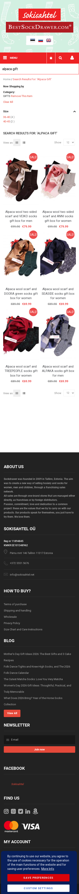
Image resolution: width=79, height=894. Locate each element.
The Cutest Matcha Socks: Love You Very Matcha (33, 679)
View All (12, 713)
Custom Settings (38, 888)
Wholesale (10, 616)
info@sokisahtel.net (22, 574)
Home (7, 79)
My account (72, 58)
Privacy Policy (12, 623)
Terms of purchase (15, 604)
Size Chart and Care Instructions (23, 629)
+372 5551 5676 (19, 563)
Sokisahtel (17, 784)
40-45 (9, 121)
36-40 (9, 117)
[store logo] (39, 15)
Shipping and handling (17, 610)
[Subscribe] (39, 749)
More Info (47, 868)
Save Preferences (38, 877)
